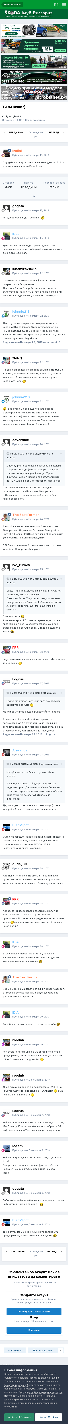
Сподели (15, 1350)
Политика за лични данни (44, 1377)
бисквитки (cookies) (16, 1384)
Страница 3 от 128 (36, 134)
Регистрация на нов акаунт (34, 1311)
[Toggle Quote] (8, 453)
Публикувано (30, 155)
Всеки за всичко (35, 119)
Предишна (16, 132)
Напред (54, 132)
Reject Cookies (48, 1417)
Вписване (34, 1330)
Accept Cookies (19, 1417)
